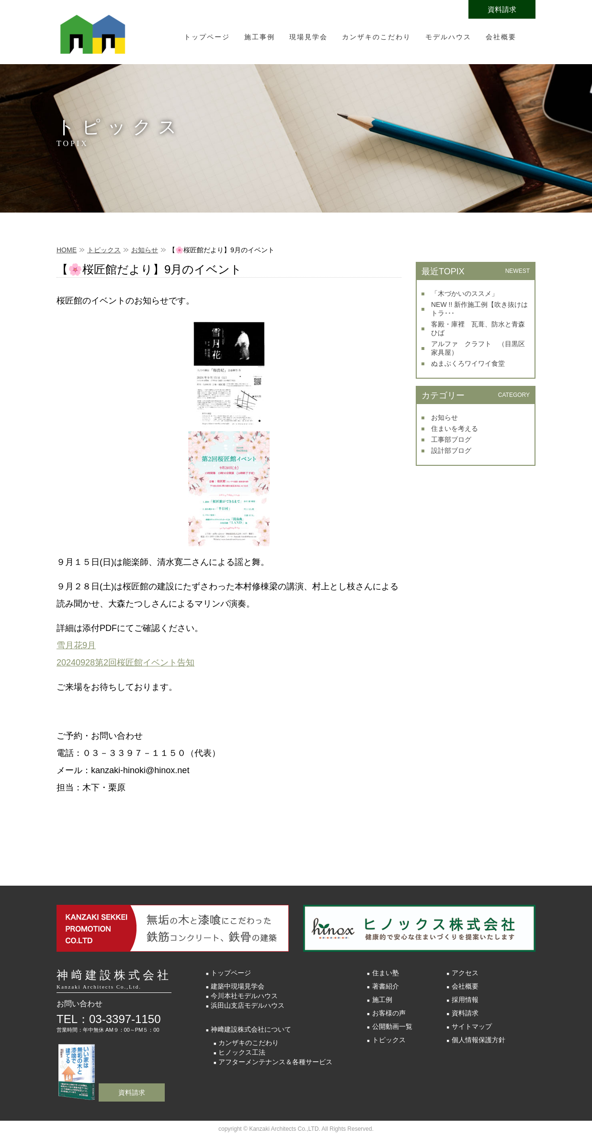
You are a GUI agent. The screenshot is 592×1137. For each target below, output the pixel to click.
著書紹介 (385, 986)
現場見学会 (308, 37)
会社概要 (501, 37)
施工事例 (259, 37)
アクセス (465, 973)
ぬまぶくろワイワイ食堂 (468, 363)
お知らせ (144, 250)
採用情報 (465, 999)
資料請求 (502, 9)
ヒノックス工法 (241, 1052)
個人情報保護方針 (478, 1040)
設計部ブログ (451, 450)
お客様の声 (389, 1013)
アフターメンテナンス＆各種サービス (275, 1062)
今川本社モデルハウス (244, 996)
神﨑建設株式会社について (251, 1029)
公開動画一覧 (392, 1026)
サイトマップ (472, 1026)
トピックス (104, 250)
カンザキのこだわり (376, 37)
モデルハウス (448, 37)
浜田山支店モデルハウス (248, 1005)
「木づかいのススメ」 (464, 293)
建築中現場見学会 (237, 986)
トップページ (207, 37)
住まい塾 (385, 973)
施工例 (382, 999)
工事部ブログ (451, 439)
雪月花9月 (76, 645)
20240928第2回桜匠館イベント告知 (125, 662)
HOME (67, 250)
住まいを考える (454, 428)
